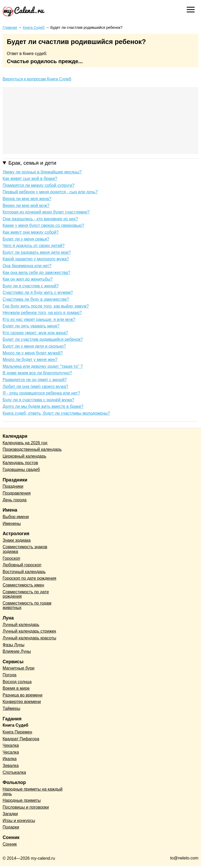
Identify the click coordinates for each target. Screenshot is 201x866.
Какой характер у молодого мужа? (36, 259)
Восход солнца (17, 681)
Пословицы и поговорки (26, 807)
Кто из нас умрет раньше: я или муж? (39, 319)
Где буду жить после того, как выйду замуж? (46, 306)
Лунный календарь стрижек (29, 631)
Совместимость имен (23, 585)
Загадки (10, 814)
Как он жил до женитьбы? (28, 279)
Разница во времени (22, 695)
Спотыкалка (14, 772)
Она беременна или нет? (27, 266)
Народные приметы (22, 800)
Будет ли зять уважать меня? (31, 326)
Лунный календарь (21, 624)
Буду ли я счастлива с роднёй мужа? (38, 400)
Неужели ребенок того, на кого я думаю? (42, 312)
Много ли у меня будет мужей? (33, 353)
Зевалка (11, 765)
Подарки (11, 827)
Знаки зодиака (17, 540)
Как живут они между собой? (31, 232)
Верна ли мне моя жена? (27, 198)
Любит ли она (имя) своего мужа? (35, 386)
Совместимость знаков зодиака (25, 549)
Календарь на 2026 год (25, 443)
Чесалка (11, 752)
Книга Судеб (15, 725)
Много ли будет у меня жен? (30, 359)
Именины (12, 523)
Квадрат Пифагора (21, 739)
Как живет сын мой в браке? (30, 178)
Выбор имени (16, 516)
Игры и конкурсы (19, 820)
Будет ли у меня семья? (26, 239)
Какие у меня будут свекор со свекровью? (43, 225)
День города (14, 500)
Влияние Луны (17, 651)
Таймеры (11, 708)
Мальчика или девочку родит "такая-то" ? (43, 366)
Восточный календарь (24, 571)
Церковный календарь (24, 456)
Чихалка (11, 745)
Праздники (13, 486)
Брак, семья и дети (32, 163)
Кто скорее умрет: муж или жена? (35, 333)
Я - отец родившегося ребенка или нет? (41, 393)
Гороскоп (11, 558)
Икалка (9, 759)
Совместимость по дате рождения (26, 594)
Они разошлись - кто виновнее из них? (40, 219)
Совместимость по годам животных (27, 605)
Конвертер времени (22, 701)
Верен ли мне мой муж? (26, 205)
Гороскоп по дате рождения (29, 578)
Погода (9, 675)
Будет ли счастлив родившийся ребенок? (43, 339)
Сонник (10, 844)
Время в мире (16, 688)
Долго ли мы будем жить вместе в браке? (43, 406)
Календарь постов (20, 463)
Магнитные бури (19, 668)
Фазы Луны (13, 645)
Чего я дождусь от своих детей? (34, 245)
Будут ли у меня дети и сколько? (34, 346)
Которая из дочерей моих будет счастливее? (46, 212)
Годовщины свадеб (21, 469)
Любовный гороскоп (22, 565)
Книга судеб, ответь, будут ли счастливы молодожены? (56, 413)
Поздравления (17, 493)
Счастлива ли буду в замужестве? (36, 299)
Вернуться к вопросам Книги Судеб (37, 79)
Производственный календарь (32, 449)
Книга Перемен (17, 732)
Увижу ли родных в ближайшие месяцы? (42, 172)
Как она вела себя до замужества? (36, 272)
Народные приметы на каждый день (33, 791)
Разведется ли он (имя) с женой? (35, 379)
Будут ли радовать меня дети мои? (37, 252)
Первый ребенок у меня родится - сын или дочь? (50, 192)
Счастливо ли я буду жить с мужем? (38, 292)
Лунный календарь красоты (29, 638)
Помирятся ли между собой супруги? (38, 185)
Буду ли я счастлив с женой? (31, 286)
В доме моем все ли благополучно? (37, 373)
